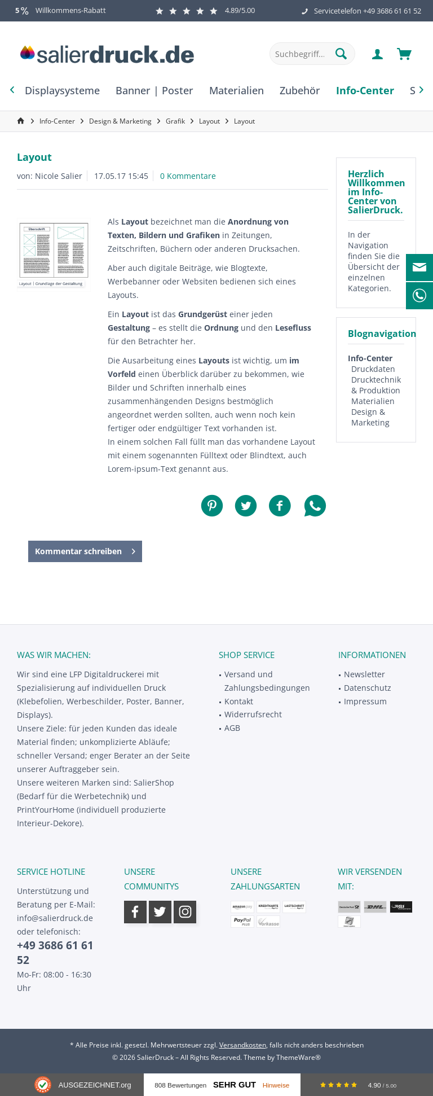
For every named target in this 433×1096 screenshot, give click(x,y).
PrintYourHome (45, 809)
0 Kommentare (188, 175)
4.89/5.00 (205, 10)
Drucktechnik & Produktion (376, 385)
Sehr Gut (234, 1084)
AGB (232, 727)
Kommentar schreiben (85, 549)
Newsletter (364, 674)
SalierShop (154, 782)
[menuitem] (404, 53)
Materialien (373, 401)
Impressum (365, 701)
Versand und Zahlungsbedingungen (267, 681)
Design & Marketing (370, 417)
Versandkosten (242, 1045)
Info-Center (370, 358)
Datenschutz (367, 687)
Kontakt (238, 701)
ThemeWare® (298, 1057)
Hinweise (276, 1085)
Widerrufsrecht (253, 714)
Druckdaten (373, 368)
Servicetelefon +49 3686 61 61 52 (367, 11)
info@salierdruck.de (55, 918)
